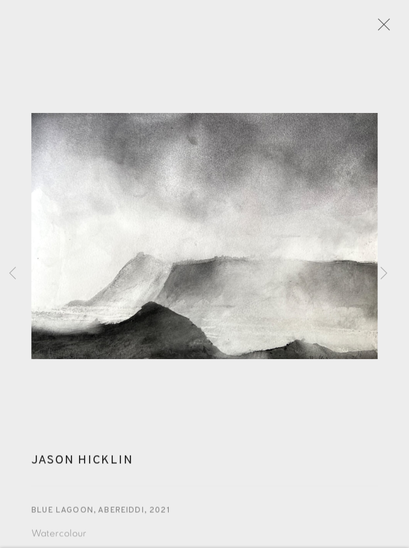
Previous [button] (12, 274)
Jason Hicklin (82, 464)
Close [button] (382, 28)
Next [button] (383, 274)
